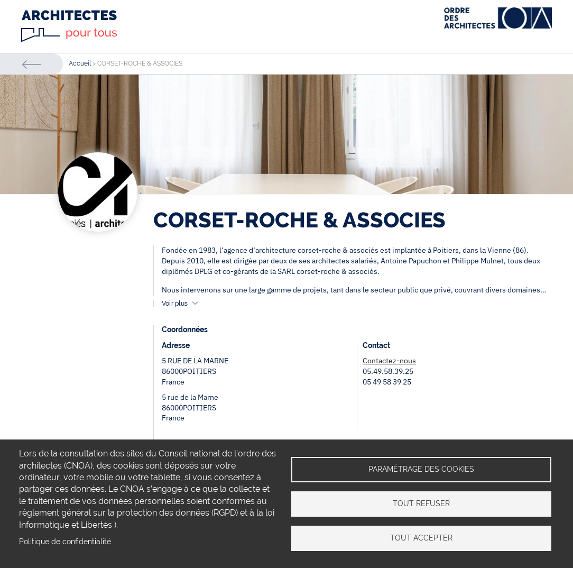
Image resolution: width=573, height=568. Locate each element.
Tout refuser (421, 503)
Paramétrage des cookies (421, 469)
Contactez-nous (389, 360)
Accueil (80, 63)
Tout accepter (421, 538)
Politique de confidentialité (65, 541)
